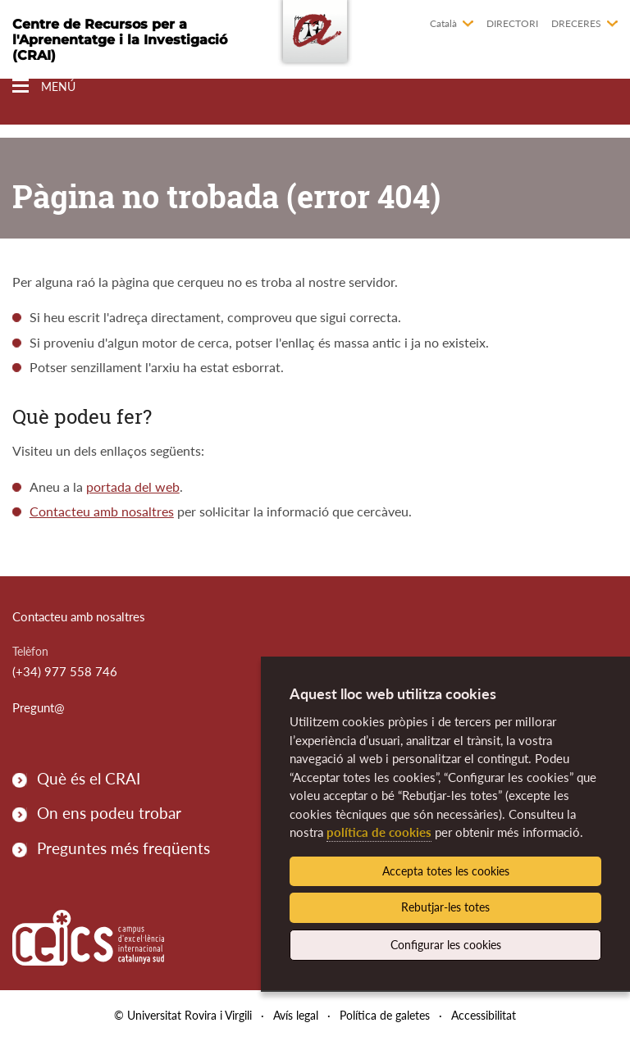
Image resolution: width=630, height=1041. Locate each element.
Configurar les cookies (445, 945)
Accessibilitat (483, 1015)
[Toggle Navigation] (44, 86)
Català (443, 23)
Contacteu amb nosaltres (102, 511)
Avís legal (295, 1015)
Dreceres (576, 23)
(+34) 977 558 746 (64, 671)
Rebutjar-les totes (445, 907)
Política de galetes (385, 1015)
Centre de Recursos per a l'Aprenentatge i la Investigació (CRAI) (119, 39)
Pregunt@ (38, 707)
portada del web (133, 486)
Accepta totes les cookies (445, 871)
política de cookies (378, 832)
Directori (512, 23)
